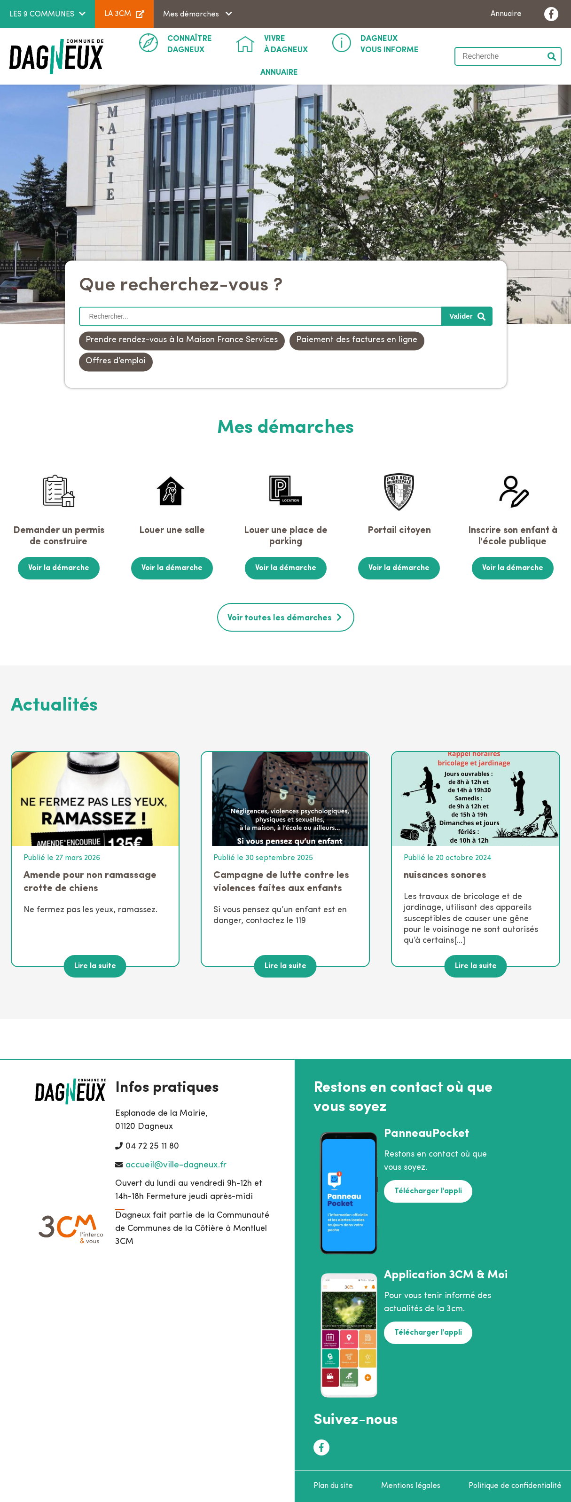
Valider (552, 56)
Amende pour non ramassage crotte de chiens (89, 881)
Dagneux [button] (189, 43)
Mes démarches (192, 14)
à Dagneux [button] (286, 43)
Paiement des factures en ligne (356, 340)
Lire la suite (95, 966)
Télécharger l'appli (428, 1191)
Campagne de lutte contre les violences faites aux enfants (281, 881)
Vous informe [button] (389, 43)
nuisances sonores (445, 875)
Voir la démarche (58, 568)
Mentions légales (410, 1486)
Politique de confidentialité (515, 1486)
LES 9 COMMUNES (41, 14)
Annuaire (506, 14)
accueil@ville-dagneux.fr (176, 1165)
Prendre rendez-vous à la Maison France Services (182, 340)
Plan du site (333, 1486)
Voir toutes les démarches (279, 618)
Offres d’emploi (116, 361)
